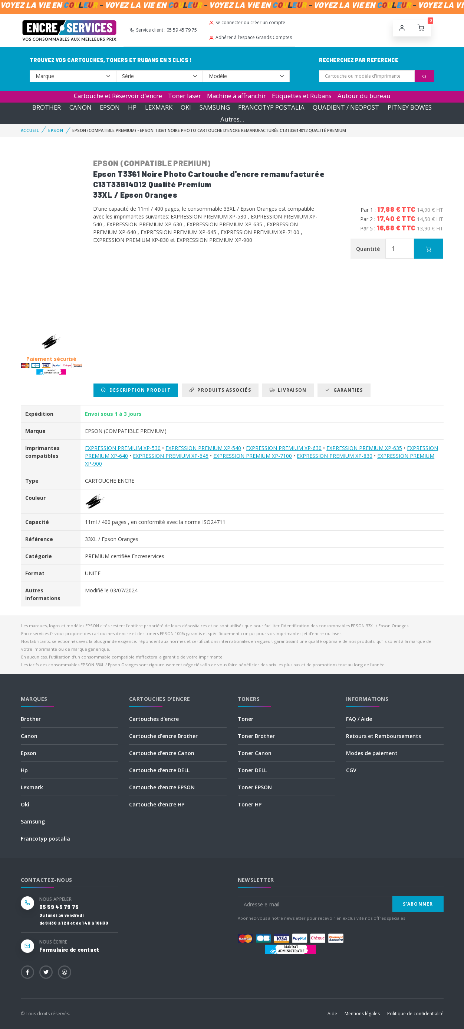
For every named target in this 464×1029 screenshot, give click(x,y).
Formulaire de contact (69, 950)
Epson (28, 753)
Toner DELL (252, 770)
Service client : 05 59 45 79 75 (163, 30)
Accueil (30, 130)
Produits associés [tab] (220, 390)
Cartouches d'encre (154, 718)
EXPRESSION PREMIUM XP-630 (284, 448)
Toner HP (249, 804)
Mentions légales (362, 1013)
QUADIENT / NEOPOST (346, 107)
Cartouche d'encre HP (156, 804)
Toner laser (184, 95)
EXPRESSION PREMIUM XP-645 (170, 455)
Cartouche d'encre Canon (161, 753)
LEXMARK (158, 107)
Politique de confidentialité (415, 1013)
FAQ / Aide (359, 718)
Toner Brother (256, 736)
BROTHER (46, 107)
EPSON (110, 107)
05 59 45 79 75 (59, 907)
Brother (31, 718)
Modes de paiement (372, 753)
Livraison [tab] (288, 390)
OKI (186, 107)
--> (73, 76)
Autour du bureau (364, 95)
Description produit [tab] (135, 390)
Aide (332, 1013)
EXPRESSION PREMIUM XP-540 (203, 448)
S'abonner (418, 904)
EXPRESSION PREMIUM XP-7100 (252, 455)
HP (132, 107)
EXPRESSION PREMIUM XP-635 (364, 448)
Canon (29, 736)
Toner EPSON (255, 787)
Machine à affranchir (236, 95)
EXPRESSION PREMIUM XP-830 (334, 455)
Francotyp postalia (45, 838)
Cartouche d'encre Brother (163, 736)
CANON (80, 107)
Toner (245, 718)
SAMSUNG (215, 107)
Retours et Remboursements (383, 736)
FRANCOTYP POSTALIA (271, 107)
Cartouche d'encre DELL (159, 770)
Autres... (232, 119)
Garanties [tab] (344, 390)
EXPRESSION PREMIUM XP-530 (123, 448)
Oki (25, 804)
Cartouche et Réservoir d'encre (118, 95)
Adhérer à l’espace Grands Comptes (250, 37)
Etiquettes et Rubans (302, 95)
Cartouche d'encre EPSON (162, 787)
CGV (351, 770)
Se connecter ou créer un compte (247, 22)
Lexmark (32, 787)
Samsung (33, 821)
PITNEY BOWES (410, 107)
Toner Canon (255, 753)
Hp (24, 770)
